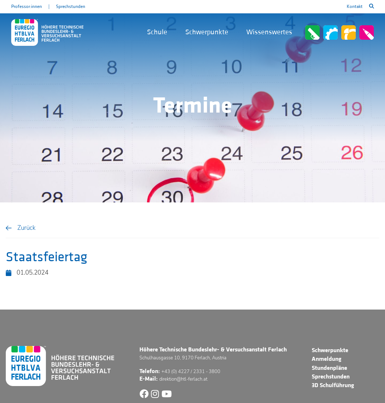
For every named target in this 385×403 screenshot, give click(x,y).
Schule (157, 32)
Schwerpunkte (206, 32)
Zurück (26, 228)
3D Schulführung (333, 385)
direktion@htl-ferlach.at (183, 379)
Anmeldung (326, 359)
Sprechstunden (70, 6)
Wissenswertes (269, 32)
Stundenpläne (329, 368)
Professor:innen (26, 6)
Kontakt (355, 6)
